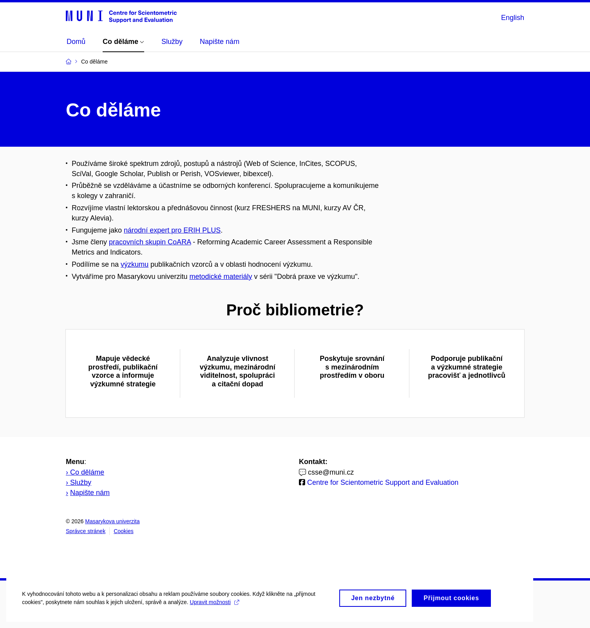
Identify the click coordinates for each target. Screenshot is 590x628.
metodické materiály (220, 276)
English (512, 18)
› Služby (78, 482)
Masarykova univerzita (112, 521)
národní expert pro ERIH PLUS (172, 230)
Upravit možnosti (219, 608)
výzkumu (134, 264)
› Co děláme (85, 472)
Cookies (124, 531)
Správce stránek (85, 531)
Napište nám (90, 493)
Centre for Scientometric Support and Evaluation (381, 482)
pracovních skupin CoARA (150, 242)
